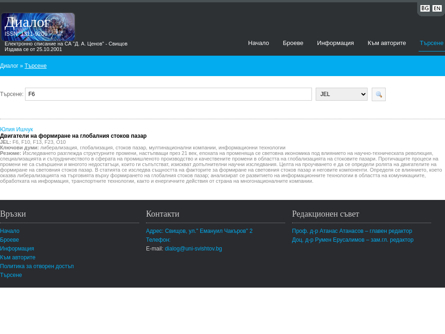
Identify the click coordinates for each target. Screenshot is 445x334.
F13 (37, 142)
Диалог (28, 21)
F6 (16, 142)
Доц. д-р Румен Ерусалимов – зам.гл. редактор (352, 240)
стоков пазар (130, 147)
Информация (335, 42)
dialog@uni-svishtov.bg (193, 248)
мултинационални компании (182, 147)
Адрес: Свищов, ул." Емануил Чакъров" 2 (199, 231)
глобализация (96, 147)
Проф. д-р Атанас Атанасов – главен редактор (352, 231)
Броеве (293, 42)
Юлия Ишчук (73, 132)
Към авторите (387, 42)
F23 (48, 142)
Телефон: (158, 240)
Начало (258, 42)
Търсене (432, 42)
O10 (61, 142)
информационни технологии (252, 147)
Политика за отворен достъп (37, 266)
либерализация (58, 147)
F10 (25, 142)
